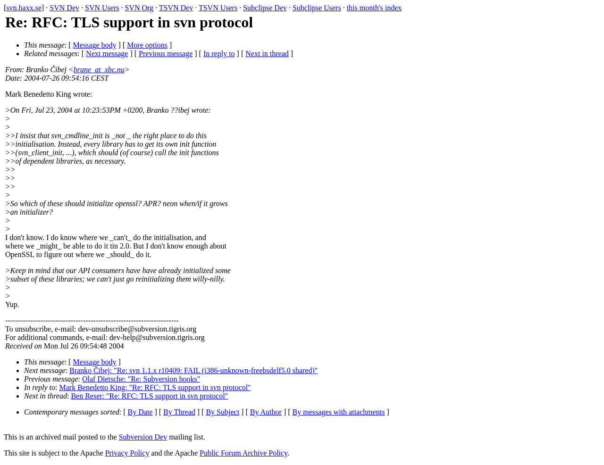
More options (147, 45)
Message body (95, 45)
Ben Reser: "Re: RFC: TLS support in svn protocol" (149, 396)
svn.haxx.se (24, 8)
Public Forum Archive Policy (243, 453)
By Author (266, 412)
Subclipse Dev (265, 8)
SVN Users (102, 8)
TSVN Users (218, 8)
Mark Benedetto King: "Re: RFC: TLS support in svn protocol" (155, 387)
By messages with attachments (339, 412)
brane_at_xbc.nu (99, 70)
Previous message (166, 54)
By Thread (179, 412)
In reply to (219, 54)
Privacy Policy (127, 453)
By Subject (222, 412)
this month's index (374, 8)
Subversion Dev (143, 437)
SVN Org (139, 8)
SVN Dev (64, 8)
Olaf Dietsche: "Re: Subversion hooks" (141, 379)
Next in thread (267, 54)
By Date (140, 412)
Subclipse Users (317, 8)
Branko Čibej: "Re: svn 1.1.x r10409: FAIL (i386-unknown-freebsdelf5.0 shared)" (193, 370)
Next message (107, 54)
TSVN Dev (176, 8)
